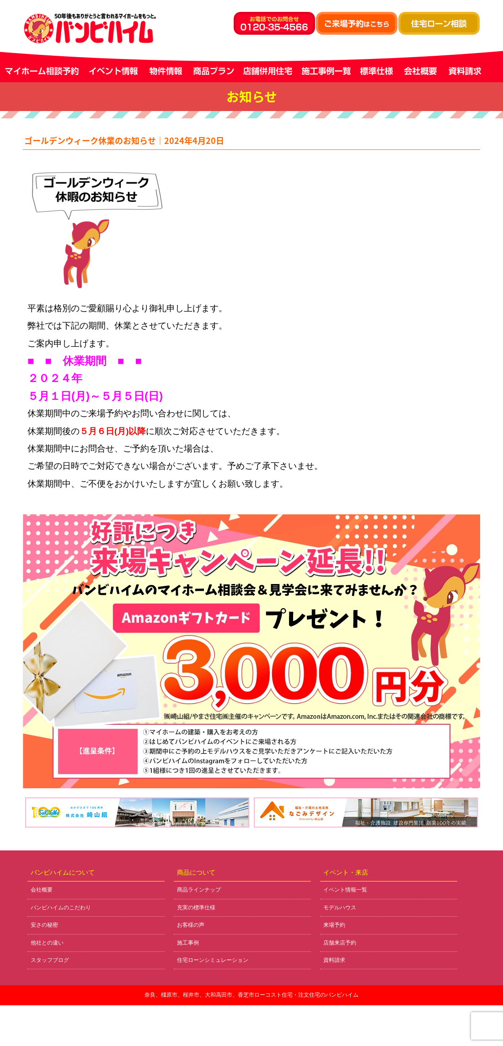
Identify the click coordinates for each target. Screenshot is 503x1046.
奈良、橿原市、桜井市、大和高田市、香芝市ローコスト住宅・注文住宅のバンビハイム (251, 995)
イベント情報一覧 (345, 890)
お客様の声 (190, 925)
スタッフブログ (50, 960)
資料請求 (334, 960)
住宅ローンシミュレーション (212, 960)
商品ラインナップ (199, 890)
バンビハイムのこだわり (61, 907)
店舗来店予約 (339, 943)
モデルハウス (339, 907)
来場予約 (334, 925)
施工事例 (188, 943)
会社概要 (42, 890)
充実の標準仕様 (196, 907)
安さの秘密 (44, 925)
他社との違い (47, 943)
